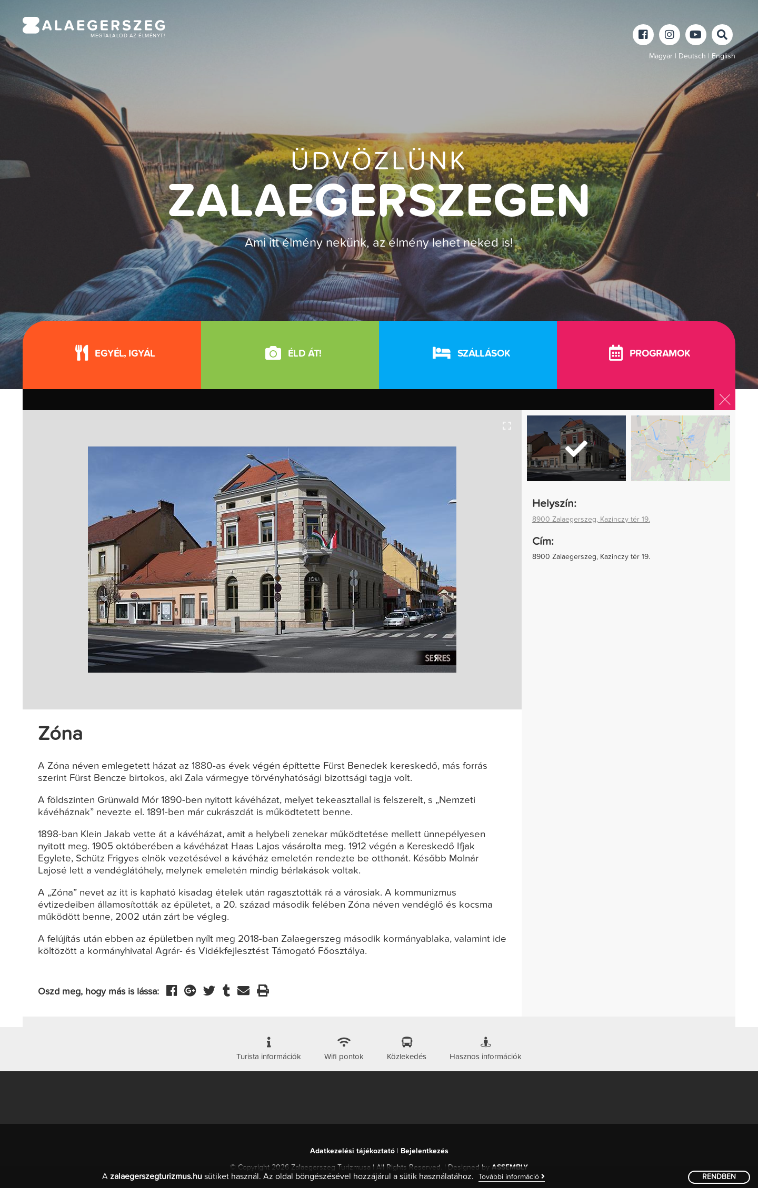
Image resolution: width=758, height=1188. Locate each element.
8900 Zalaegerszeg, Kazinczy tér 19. (591, 519)
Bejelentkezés (424, 1151)
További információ (511, 1177)
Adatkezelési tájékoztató (352, 1151)
